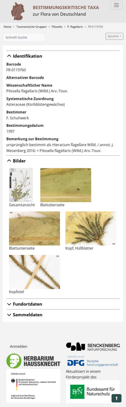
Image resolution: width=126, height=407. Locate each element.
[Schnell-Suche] (24, 37)
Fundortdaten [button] (24, 304)
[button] (116, 398)
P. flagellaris (75, 27)
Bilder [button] (16, 161)
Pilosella (57, 27)
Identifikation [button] (24, 56)
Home (7, 27)
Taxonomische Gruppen (32, 27)
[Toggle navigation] (116, 5)
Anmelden (18, 346)
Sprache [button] (113, 36)
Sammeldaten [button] (24, 314)
